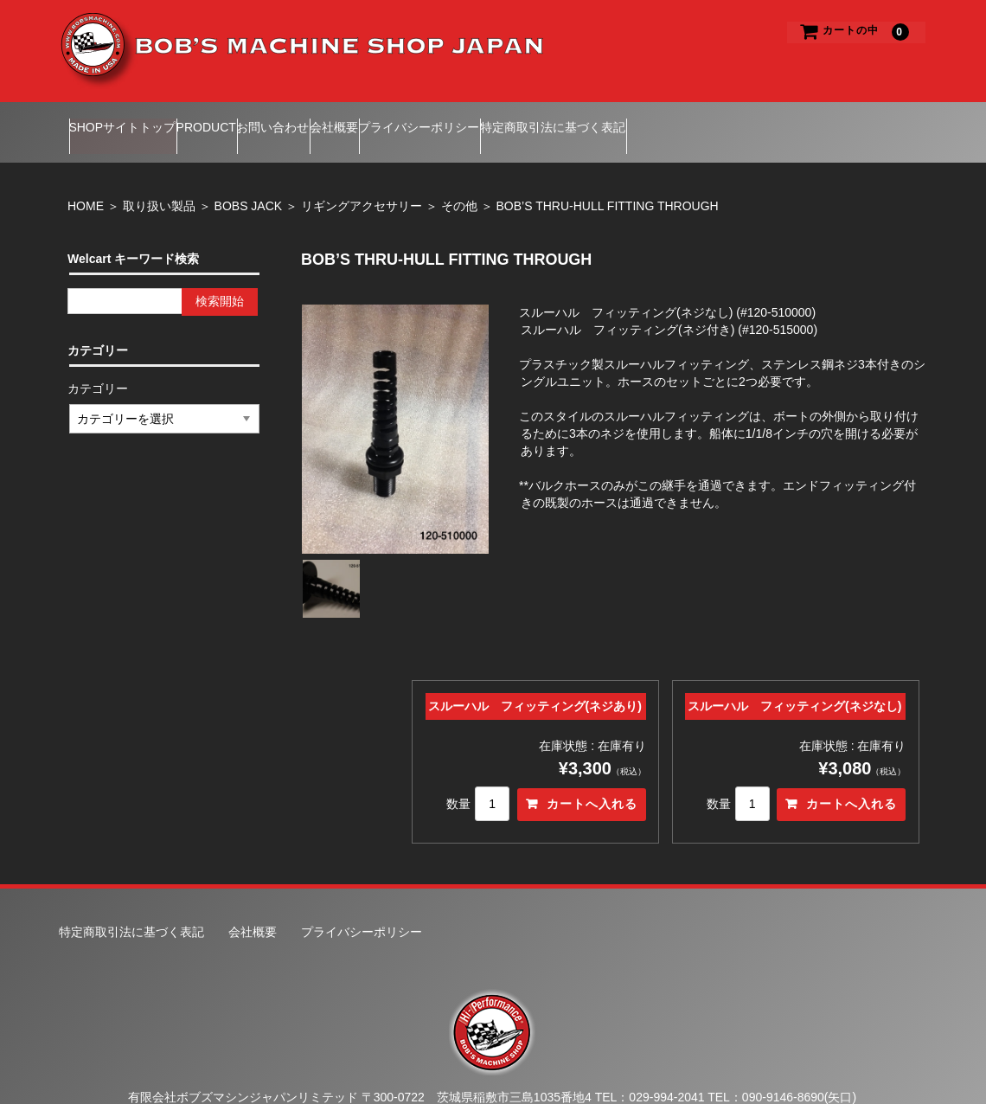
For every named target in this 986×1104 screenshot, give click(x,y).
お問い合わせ (347, 120)
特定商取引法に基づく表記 (727, 120)
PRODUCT (248, 120)
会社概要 (442, 120)
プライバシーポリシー (560, 120)
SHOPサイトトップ (130, 120)
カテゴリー (98, 364)
